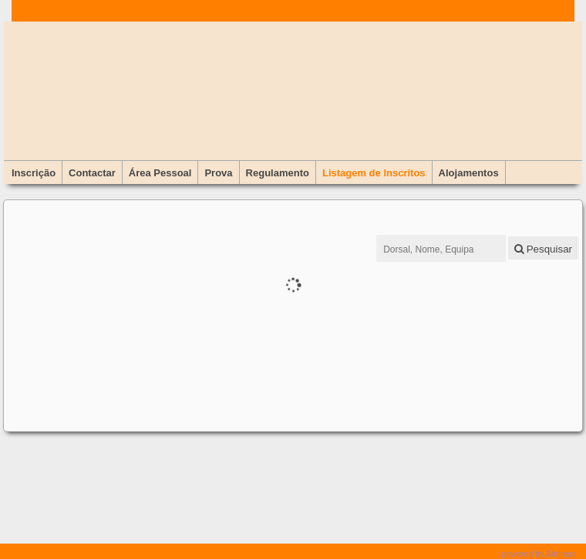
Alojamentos (469, 173)
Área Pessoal (160, 173)
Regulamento (277, 173)
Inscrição (34, 173)
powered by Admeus (539, 553)
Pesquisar (543, 249)
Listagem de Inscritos (374, 173)
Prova (218, 173)
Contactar (92, 173)
